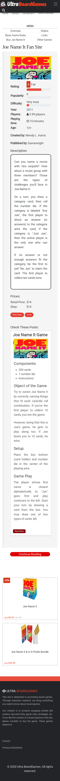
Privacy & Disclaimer (12, 747)
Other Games (44, 39)
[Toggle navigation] (55, 4)
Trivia (29, 315)
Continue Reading (30, 554)
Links (44, 35)
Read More (19, 531)
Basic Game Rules (15, 35)
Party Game (17, 315)
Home (5, 13)
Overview (15, 30)
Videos (44, 30)
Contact (6, 741)
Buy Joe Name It (15, 39)
